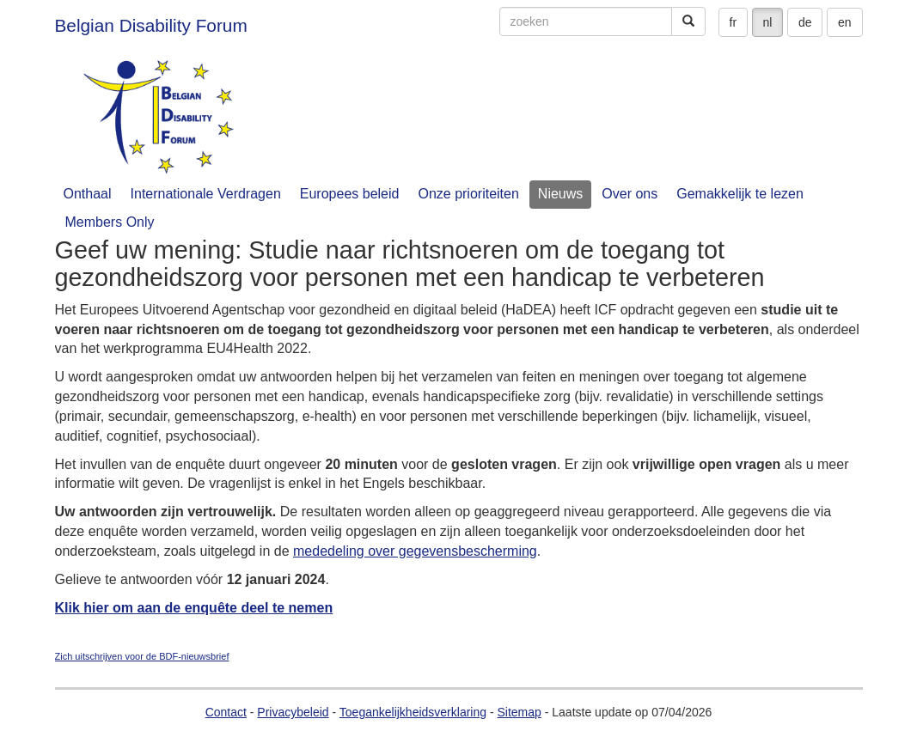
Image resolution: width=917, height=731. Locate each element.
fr (733, 22)
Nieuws (560, 193)
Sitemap (519, 712)
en (845, 22)
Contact (226, 712)
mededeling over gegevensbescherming (415, 551)
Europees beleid (350, 193)
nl (768, 22)
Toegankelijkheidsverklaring (412, 712)
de (805, 22)
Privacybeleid (292, 712)
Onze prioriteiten (468, 193)
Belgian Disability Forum (151, 25)
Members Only (110, 222)
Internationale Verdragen (206, 193)
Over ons (629, 193)
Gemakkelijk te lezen (740, 193)
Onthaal (88, 193)
